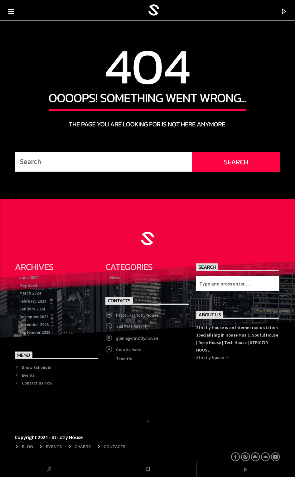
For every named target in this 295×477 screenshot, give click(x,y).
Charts (83, 446)
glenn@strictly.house (137, 338)
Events (28, 375)
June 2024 (28, 277)
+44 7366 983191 (131, 326)
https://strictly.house (137, 315)
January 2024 (32, 309)
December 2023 (33, 316)
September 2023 (34, 332)
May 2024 (28, 285)
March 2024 (30, 293)
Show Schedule (36, 367)
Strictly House (212, 358)
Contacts (114, 446)
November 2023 (34, 324)
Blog (27, 446)
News (115, 277)
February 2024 (32, 301)
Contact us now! (38, 383)
